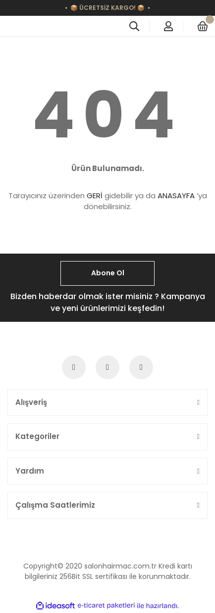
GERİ (95, 195)
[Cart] (203, 26)
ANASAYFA (176, 195)
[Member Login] (168, 26)
